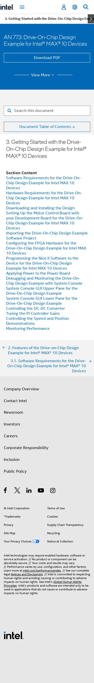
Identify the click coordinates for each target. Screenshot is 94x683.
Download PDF (47, 57)
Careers (11, 436)
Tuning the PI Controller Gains (33, 313)
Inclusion (12, 459)
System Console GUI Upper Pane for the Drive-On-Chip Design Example (42, 291)
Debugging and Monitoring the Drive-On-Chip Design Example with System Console (44, 281)
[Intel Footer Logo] (14, 635)
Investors (12, 424)
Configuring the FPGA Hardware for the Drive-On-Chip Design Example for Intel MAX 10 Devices (46, 248)
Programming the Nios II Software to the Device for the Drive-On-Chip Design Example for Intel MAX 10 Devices (42, 263)
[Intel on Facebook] (6, 491)
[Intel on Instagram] (53, 491)
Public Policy (15, 471)
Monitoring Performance (28, 328)
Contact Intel (15, 400)
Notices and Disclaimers (27, 574)
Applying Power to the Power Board (38, 273)
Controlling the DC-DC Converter (35, 308)
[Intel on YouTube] (41, 491)
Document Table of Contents (45, 126)
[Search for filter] (47, 111)
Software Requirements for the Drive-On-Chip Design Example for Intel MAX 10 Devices (43, 183)
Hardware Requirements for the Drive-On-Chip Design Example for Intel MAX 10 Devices (44, 198)
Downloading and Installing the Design (40, 208)
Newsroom (13, 412)
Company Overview (21, 389)
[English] (74, 7)
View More (43, 75)
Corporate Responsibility (26, 447)
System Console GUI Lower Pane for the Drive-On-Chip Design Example (41, 301)
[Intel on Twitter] (17, 491)
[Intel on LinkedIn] (29, 491)
